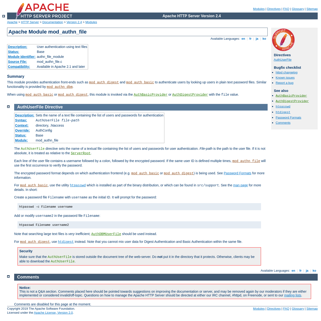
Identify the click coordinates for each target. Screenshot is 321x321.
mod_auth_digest (104, 82)
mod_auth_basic (140, 82)
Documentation (52, 22)
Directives (274, 9)
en (243, 38)
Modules (259, 9)
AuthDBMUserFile (106, 234)
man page (240, 185)
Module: (21, 140)
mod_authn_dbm (60, 87)
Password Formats (288, 117)
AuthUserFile (282, 59)
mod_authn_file (246, 161)
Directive (54, 107)
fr (250, 38)
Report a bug (284, 83)
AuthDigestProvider (190, 95)
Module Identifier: (22, 57)
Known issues (285, 77)
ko (264, 38)
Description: (17, 47)
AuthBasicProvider (150, 95)
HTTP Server (30, 22)
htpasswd (283, 106)
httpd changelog (287, 72)
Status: (13, 52)
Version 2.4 (74, 22)
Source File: (17, 62)
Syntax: (21, 120)
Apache (12, 22)
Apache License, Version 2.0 (53, 312)
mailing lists (292, 295)
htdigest (283, 112)
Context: (22, 125)
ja (257, 38)
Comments (283, 122)
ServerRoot (81, 153)
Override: (22, 130)
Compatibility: (19, 66)
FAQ (286, 9)
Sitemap (312, 9)
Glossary (298, 9)
